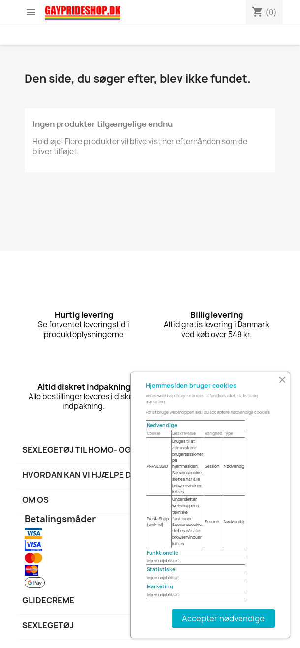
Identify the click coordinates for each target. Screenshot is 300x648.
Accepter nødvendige (223, 618)
